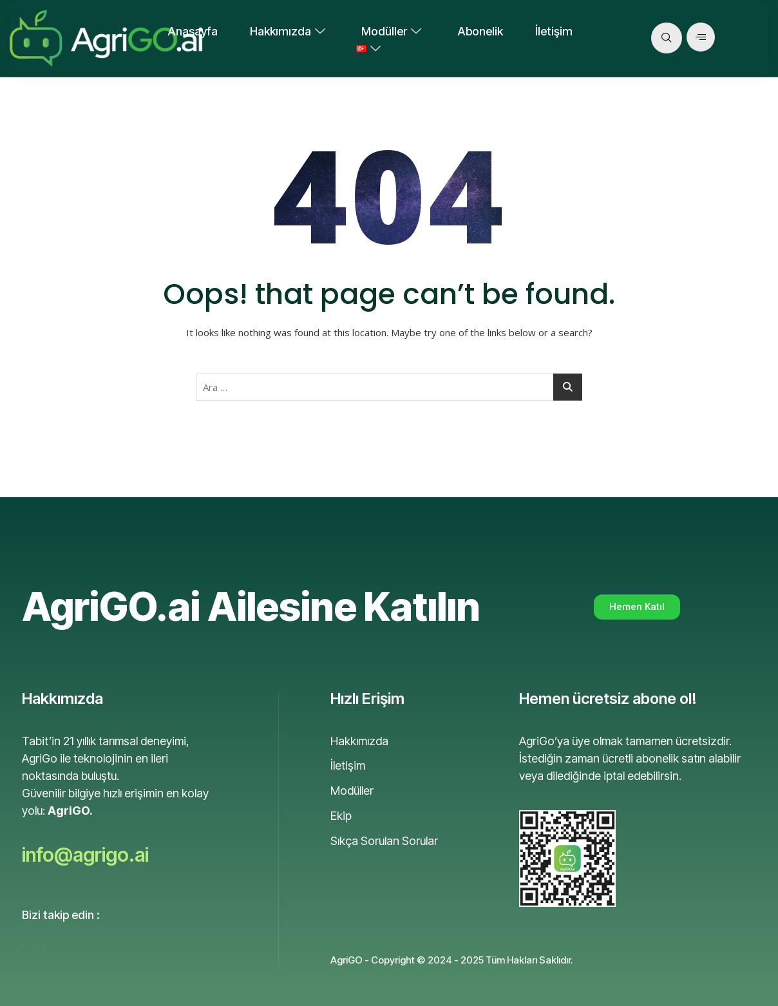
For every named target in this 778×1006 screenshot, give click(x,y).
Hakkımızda (287, 31)
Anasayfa (192, 31)
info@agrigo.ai (85, 854)
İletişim (554, 31)
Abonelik (480, 31)
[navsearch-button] (666, 38)
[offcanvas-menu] (701, 37)
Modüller (391, 31)
